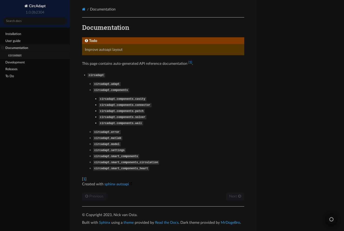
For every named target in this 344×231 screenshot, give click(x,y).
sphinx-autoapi (118, 184)
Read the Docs (167, 222)
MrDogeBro (230, 222)
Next (235, 196)
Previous (94, 196)
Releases (11, 69)
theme (129, 222)
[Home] (84, 9)
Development (15, 62)
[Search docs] (35, 21)
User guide (13, 41)
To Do (9, 76)
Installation (13, 34)
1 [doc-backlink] (84, 179)
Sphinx (104, 222)
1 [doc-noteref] (190, 62)
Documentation (14, 48)
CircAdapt (37, 6)
